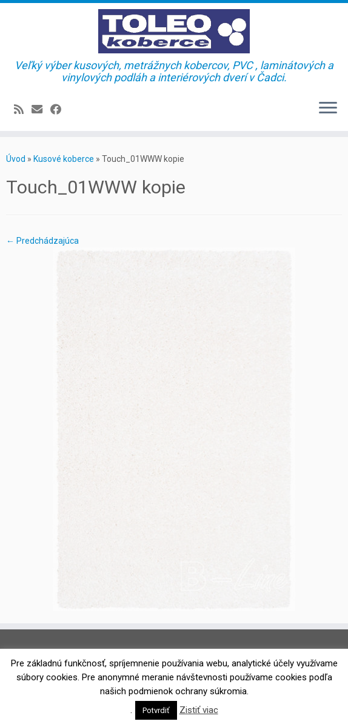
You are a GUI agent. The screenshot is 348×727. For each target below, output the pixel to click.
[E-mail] (41, 109)
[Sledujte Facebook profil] (59, 109)
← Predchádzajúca (42, 241)
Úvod (15, 159)
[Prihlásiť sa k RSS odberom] (23, 109)
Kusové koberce (63, 159)
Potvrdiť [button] (156, 710)
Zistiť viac (198, 710)
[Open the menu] (328, 109)
